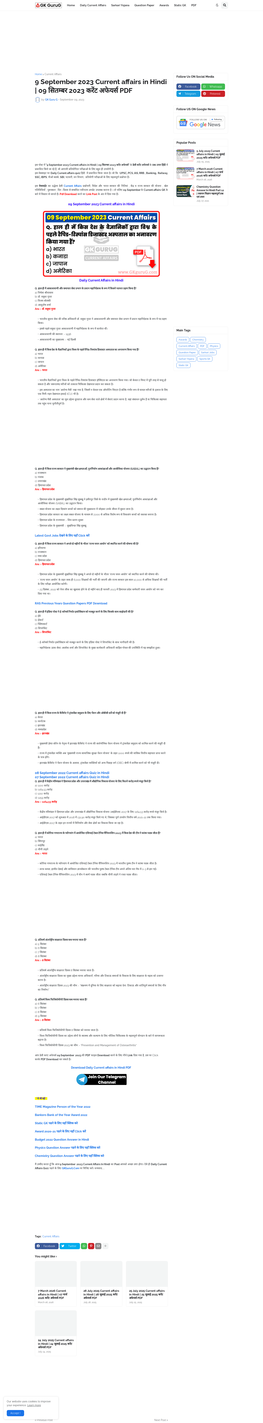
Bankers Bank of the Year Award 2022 (61, 1115)
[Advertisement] (131, 41)
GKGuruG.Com (70, 1168)
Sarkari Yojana (186, 358)
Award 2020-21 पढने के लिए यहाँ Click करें (60, 1131)
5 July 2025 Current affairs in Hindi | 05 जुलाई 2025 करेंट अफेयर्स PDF (211, 154)
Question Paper (187, 352)
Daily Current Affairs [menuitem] (93, 5)
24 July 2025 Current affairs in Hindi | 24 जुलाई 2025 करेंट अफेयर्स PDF (56, 1344)
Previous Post (45, 1420)
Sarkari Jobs (207, 352)
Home (38, 74)
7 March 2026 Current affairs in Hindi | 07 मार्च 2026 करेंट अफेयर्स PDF (52, 1294)
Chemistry (198, 339)
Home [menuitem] (71, 5)
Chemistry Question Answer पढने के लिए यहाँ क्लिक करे (69, 1156)
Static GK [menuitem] (180, 5)
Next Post (160, 1420)
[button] (217, 5)
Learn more (34, 1405)
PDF (202, 346)
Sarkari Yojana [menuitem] (120, 5)
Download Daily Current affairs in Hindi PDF (101, 1067)
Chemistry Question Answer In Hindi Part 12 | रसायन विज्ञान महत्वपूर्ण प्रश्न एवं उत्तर (210, 191)
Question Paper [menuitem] (144, 5)
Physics (214, 346)
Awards (183, 339)
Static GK (183, 365)
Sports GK (204, 358)
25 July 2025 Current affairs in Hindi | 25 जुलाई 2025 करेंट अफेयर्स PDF (147, 1294)
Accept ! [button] (15, 1413)
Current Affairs (53, 74)
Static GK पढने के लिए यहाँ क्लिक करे (56, 1123)
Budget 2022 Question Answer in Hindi (62, 1139)
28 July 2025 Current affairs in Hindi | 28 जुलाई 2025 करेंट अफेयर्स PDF (101, 1294)
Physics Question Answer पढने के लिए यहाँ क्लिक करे (67, 1147)
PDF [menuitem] (194, 5)
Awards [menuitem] (164, 5)
